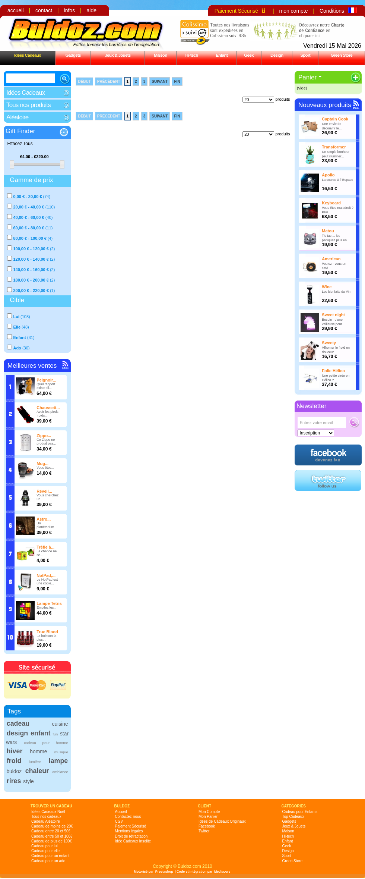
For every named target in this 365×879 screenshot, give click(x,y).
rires (14, 781)
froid (14, 761)
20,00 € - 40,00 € (28, 207)
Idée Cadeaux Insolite (133, 841)
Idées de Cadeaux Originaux (222, 821)
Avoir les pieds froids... (47, 413)
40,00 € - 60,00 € (28, 217)
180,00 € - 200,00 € (30, 280)
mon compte (293, 11)
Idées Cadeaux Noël (48, 812)
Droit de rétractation (131, 836)
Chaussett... (48, 407)
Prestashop (164, 871)
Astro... (43, 519)
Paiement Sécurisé (236, 11)
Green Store (341, 55)
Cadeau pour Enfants (300, 812)
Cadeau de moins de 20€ (52, 826)
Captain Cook (335, 119)
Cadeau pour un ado (48, 861)
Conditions (332, 11)
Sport (305, 55)
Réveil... (44, 491)
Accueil (121, 812)
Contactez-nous (128, 816)
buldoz (14, 771)
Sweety (329, 342)
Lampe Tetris (49, 603)
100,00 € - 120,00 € (30, 249)
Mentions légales (129, 831)
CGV (119, 821)
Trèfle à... (45, 547)
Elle (16, 327)
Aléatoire (17, 117)
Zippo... (43, 435)
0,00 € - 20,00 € (27, 196)
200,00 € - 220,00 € (30, 290)
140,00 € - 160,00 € (30, 269)
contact (43, 10)
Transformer (334, 147)
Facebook (207, 826)
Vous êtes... (45, 468)
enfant (40, 733)
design (17, 733)
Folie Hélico (333, 370)
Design (276, 55)
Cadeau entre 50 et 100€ (52, 836)
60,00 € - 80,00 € (28, 228)
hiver (15, 751)
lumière (35, 762)
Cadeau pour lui (44, 846)
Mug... (42, 463)
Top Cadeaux (293, 816)
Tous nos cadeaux (46, 816)
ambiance (60, 772)
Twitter (204, 831)
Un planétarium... (46, 525)
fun (55, 734)
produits (282, 99)
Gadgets (72, 55)
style (28, 781)
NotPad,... (45, 575)
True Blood (47, 632)
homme (38, 751)
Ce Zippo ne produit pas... (46, 441)
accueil (15, 10)
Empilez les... (46, 607)
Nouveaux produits (324, 105)
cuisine (60, 724)
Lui (16, 316)
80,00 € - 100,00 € (29, 238)
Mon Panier (208, 816)
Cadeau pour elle (45, 851)
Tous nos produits (28, 105)
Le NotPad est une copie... (47, 581)
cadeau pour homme (46, 743)
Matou (328, 231)
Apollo (328, 175)
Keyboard (331, 203)
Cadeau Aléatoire (45, 821)
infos (69, 10)
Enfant (222, 55)
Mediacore (222, 871)
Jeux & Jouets (117, 55)
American (331, 259)
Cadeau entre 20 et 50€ (50, 831)
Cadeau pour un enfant (50, 856)
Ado (17, 348)
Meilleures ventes (32, 365)
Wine (326, 287)
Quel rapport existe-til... (45, 386)
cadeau (18, 723)
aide (91, 10)
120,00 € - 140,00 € (30, 259)
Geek (249, 55)
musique (61, 752)
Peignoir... (46, 380)
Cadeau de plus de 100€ (51, 841)
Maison (160, 55)
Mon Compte (209, 812)
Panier (307, 77)
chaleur (37, 771)
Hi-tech (191, 55)
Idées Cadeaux (27, 55)
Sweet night (333, 315)
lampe (58, 761)
